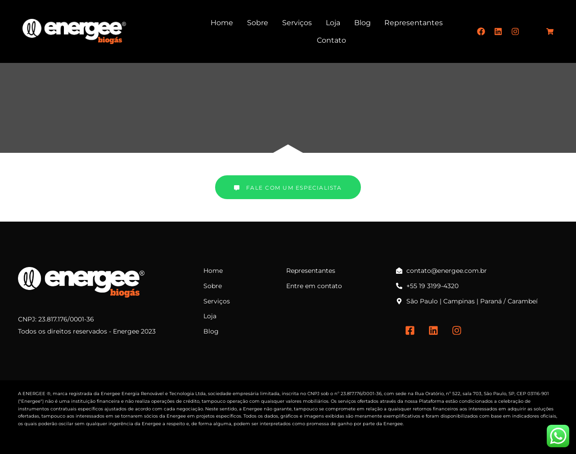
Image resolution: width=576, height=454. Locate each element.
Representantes (413, 22)
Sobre (257, 22)
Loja (333, 22)
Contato (331, 40)
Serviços (297, 22)
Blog (362, 22)
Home (222, 22)
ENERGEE (33, 393)
